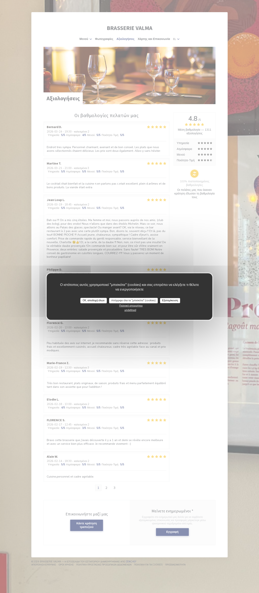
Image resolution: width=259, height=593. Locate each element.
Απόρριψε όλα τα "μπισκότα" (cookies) (133, 300)
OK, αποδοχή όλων (94, 300)
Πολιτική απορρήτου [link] (130, 306)
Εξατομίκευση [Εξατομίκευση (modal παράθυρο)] (170, 300)
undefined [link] (130, 310)
